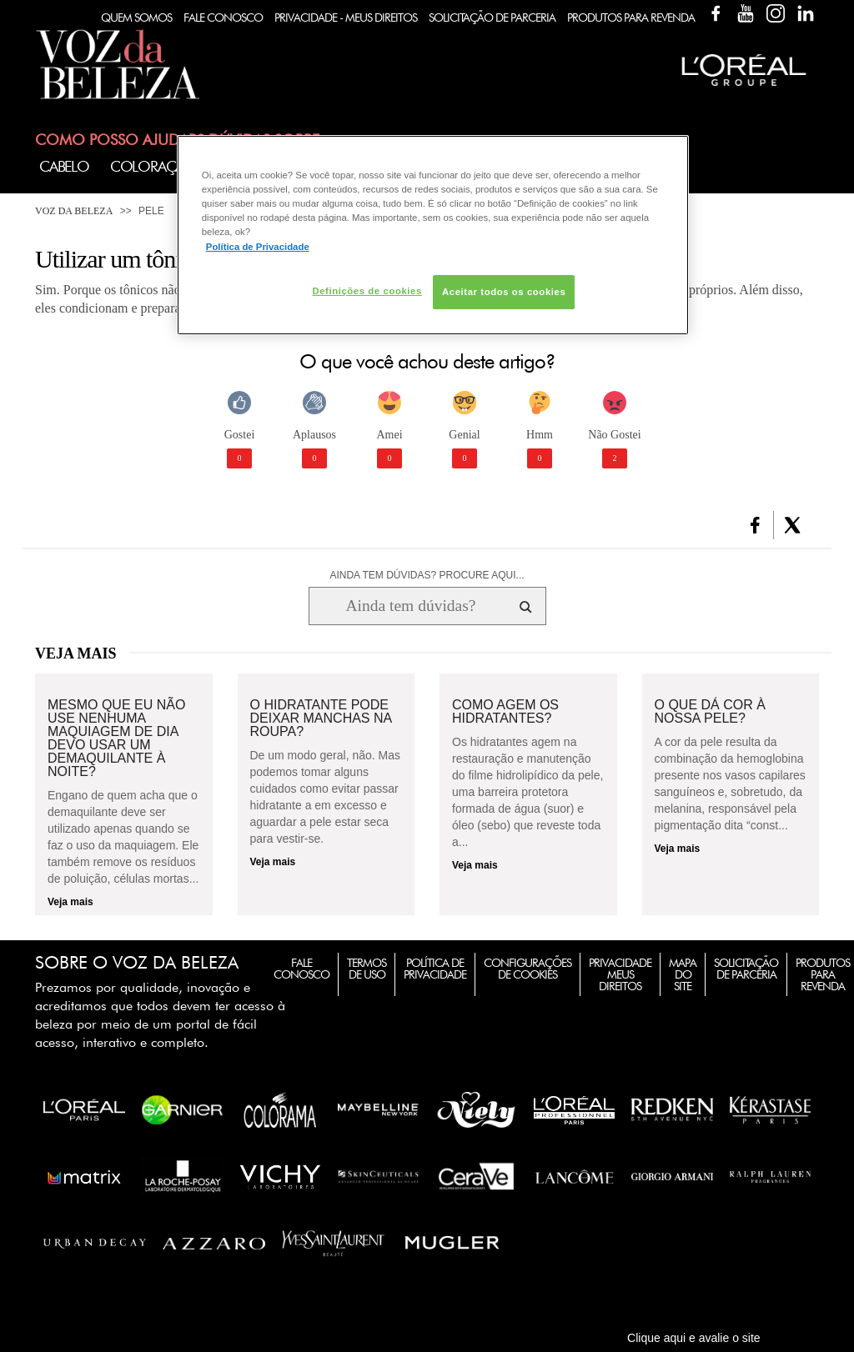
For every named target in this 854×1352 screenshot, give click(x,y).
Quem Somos (136, 17)
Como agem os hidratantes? (505, 712)
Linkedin (805, 13)
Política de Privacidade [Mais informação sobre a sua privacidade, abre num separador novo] (257, 247)
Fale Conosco (223, 17)
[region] (433, 235)
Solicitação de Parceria (492, 17)
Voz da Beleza (74, 211)
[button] (755, 525)
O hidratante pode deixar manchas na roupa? (321, 719)
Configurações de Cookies (527, 968)
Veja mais (70, 902)
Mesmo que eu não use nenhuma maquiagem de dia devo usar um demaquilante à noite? (116, 739)
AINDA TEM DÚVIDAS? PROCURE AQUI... (426, 575)
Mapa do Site (682, 974)
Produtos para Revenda (823, 974)
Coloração (153, 166)
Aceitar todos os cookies (503, 292)
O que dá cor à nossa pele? (710, 712)
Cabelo (64, 166)
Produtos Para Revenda (631, 17)
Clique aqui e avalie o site (694, 1337)
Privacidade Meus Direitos (620, 974)
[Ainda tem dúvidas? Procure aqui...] (411, 606)
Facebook (715, 13)
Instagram (775, 13)
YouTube (745, 13)
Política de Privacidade (435, 968)
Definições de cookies (366, 291)
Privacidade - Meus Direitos (345, 17)
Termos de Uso (366, 968)
